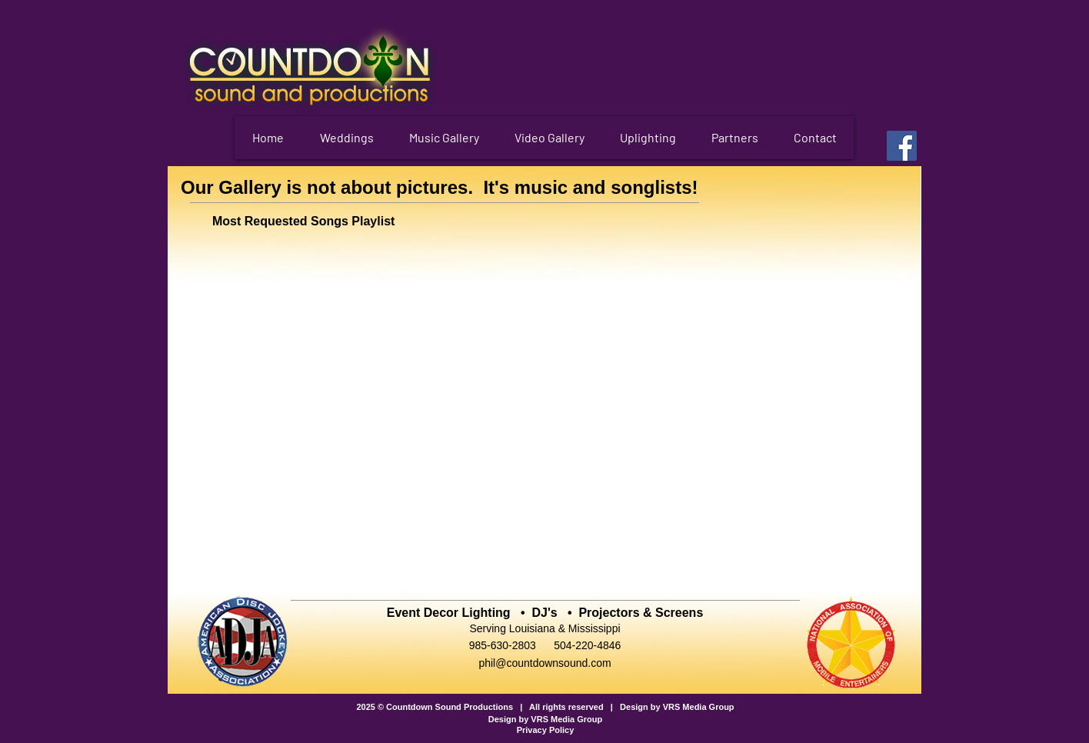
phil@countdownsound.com (544, 663)
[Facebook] (902, 146)
